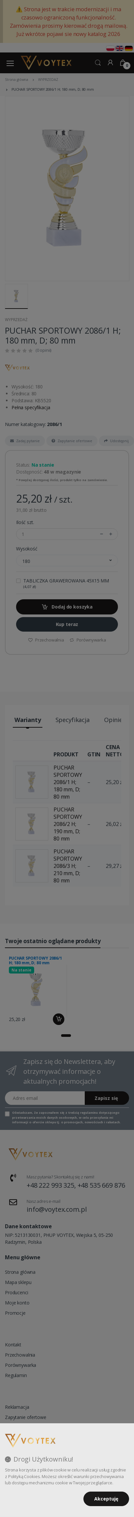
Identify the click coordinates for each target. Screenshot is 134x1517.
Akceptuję (106, 1499)
